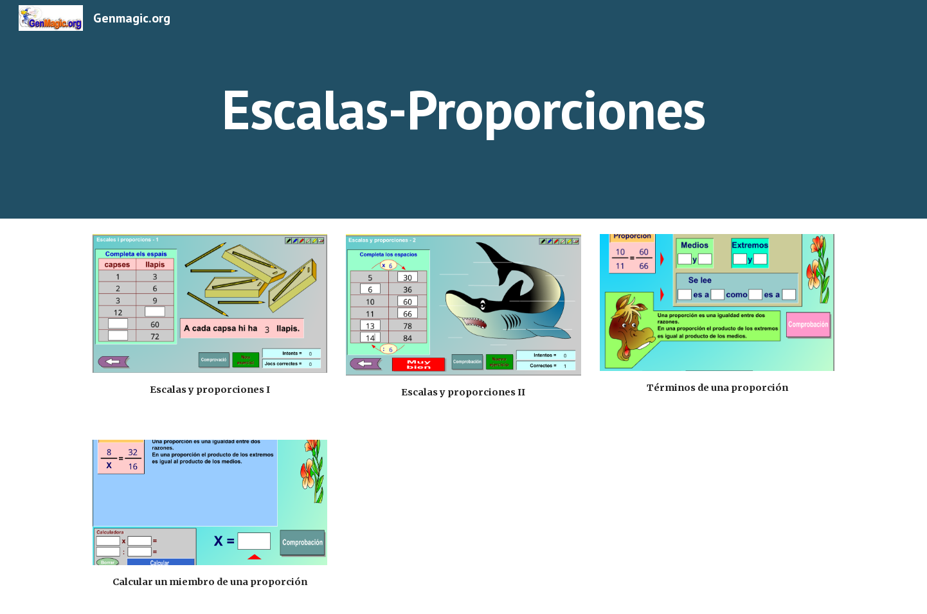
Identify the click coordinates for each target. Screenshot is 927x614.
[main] (463, 109)
